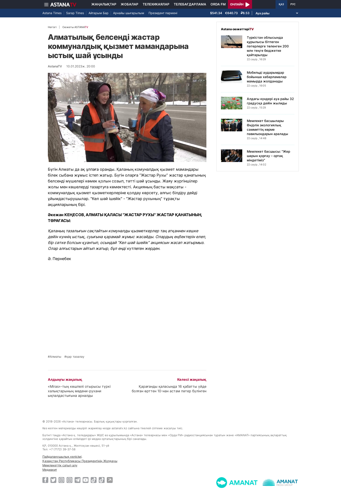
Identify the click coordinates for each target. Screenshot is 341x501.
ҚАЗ (281, 4)
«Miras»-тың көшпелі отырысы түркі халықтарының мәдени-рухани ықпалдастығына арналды (79, 391)
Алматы (55, 356)
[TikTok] (93, 480)
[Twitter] (53, 480)
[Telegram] (77, 480)
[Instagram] (61, 480)
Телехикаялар (156, 4)
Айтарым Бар (99, 13)
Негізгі (52, 27)
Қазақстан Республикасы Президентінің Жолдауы (79, 461)
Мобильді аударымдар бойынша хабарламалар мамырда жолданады (266, 76)
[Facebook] (45, 480)
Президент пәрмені (163, 13)
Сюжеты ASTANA (75, 27)
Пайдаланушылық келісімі (62, 456)
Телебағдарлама (190, 4)
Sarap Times (75, 13)
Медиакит (49, 469)
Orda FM (218, 4)
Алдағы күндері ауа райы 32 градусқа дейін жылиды (270, 101)
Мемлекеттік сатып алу (59, 465)
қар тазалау (75, 356)
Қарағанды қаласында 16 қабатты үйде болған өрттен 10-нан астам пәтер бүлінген (169, 388)
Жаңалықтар (103, 4)
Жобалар (129, 4)
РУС (293, 4)
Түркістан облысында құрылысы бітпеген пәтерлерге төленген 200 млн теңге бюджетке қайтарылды (268, 46)
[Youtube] (85, 480)
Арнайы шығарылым (128, 13)
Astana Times (52, 13)
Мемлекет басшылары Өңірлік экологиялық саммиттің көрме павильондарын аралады (267, 127)
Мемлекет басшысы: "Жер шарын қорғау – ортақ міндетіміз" (268, 155)
